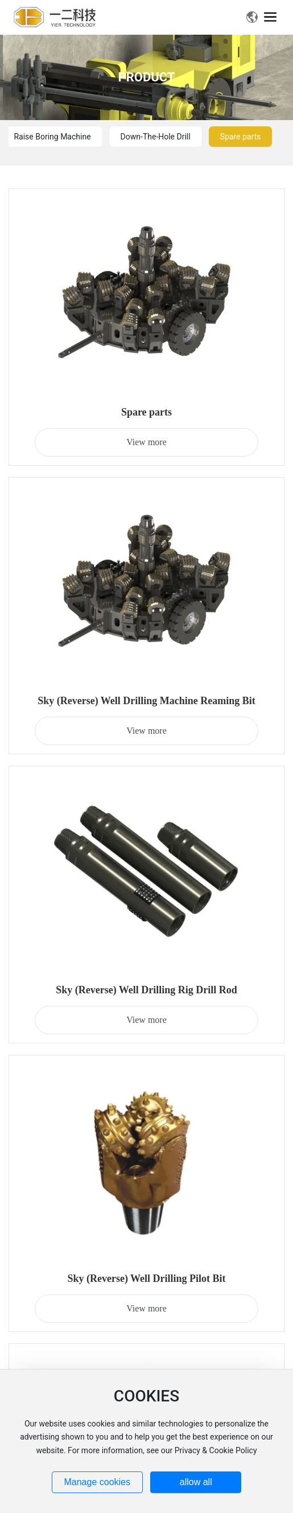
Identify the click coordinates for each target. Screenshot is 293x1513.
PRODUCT (146, 77)
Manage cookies (97, 1482)
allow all (196, 1482)
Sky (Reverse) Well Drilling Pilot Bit (146, 1278)
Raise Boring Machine (52, 136)
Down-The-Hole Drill (156, 136)
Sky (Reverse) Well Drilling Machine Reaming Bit (146, 700)
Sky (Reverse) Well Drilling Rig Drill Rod (146, 990)
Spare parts (240, 136)
